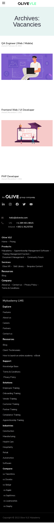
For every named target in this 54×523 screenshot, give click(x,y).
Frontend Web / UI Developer (17, 109)
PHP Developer (10, 176)
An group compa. (18, 197)
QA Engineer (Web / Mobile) (17, 43)
